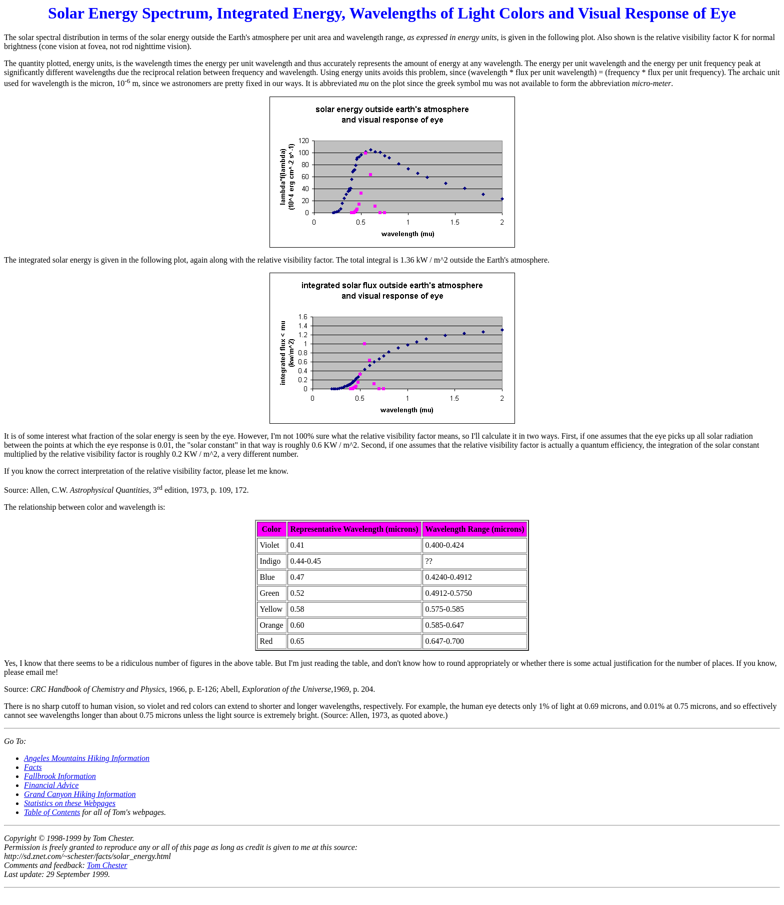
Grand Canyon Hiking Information (80, 794)
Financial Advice (51, 785)
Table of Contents (52, 812)
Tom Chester (107, 865)
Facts (33, 767)
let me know (267, 471)
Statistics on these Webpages (70, 803)
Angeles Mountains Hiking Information (87, 758)
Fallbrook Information (60, 776)
